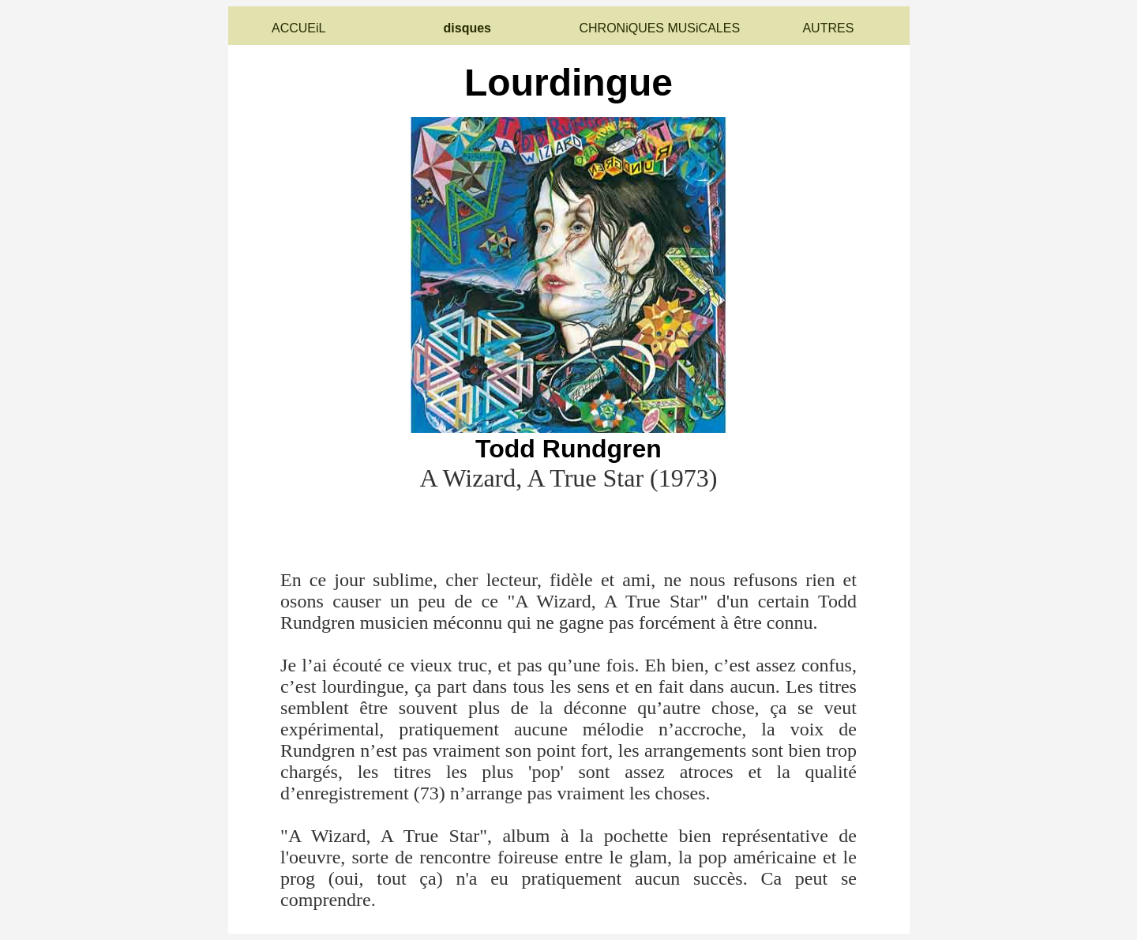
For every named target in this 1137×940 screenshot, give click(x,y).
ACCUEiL (298, 28)
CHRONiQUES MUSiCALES (659, 28)
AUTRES (828, 28)
